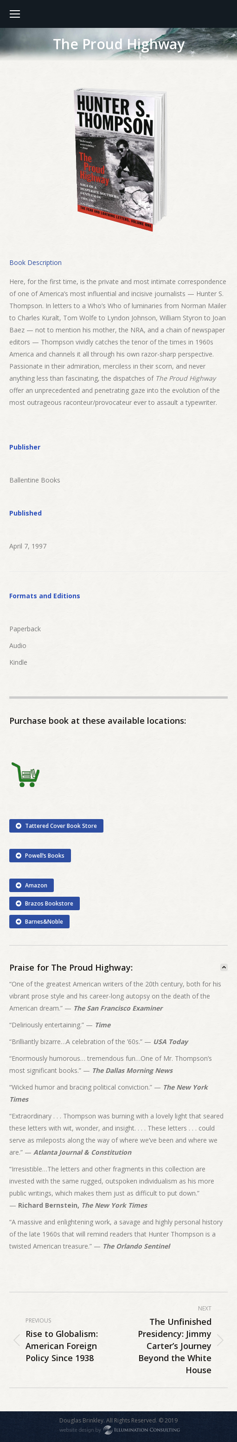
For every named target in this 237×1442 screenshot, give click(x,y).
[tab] (35, 263)
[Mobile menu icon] (14, 14)
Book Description (35, 262)
